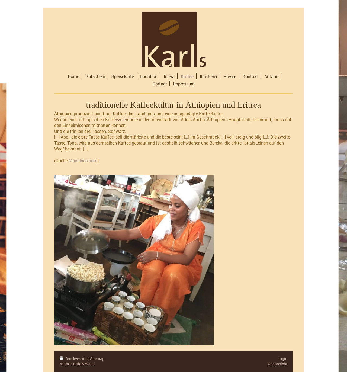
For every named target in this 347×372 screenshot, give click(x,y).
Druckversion (74, 358)
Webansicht (277, 363)
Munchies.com (83, 160)
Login (282, 358)
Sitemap (97, 358)
